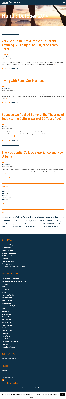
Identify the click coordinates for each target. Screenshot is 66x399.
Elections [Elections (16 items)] (18, 221)
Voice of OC (5, 344)
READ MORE (5, 68)
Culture (3, 86)
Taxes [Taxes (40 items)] (27, 226)
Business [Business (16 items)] (13, 217)
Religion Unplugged (8, 261)
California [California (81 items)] (20, 217)
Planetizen (5, 328)
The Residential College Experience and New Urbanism (33, 154)
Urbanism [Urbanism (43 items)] (54, 226)
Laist (3, 309)
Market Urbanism (7, 314)
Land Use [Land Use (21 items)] (27, 224)
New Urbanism (6, 322)
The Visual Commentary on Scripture (13, 267)
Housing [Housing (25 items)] (8, 224)
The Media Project (7, 264)
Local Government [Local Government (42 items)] (48, 224)
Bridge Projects (6, 247)
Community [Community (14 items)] (42, 217)
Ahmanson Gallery (7, 245)
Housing (4, 370)
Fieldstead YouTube (8, 256)
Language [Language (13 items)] (32, 223)
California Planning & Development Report (15, 281)
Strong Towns (6, 336)
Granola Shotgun (7, 303)
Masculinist (5, 317)
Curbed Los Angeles (8, 295)
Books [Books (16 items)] (5, 217)
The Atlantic (6, 339)
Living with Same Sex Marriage (23, 80)
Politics (4, 199)
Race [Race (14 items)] (11, 226)
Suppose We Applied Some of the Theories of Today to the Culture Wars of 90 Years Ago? (33, 116)
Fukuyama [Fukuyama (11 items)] (55, 220)
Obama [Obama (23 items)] (4, 226)
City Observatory (7, 298)
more (4, 203)
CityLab (4, 292)
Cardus (4, 287)
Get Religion (5, 258)
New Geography (6, 319)
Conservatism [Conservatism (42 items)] (50, 217)
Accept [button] (62, 394)
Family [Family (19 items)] (37, 221)
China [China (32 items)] (27, 217)
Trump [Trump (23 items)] (49, 226)
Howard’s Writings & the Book (11, 359)
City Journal (5, 289)
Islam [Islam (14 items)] (18, 224)
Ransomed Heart (7, 330)
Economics (4, 195)
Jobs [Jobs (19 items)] (20, 224)
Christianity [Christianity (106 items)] (34, 216)
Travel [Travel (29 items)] (45, 227)
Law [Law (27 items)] (36, 224)
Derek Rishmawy (7, 300)
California (4, 191)
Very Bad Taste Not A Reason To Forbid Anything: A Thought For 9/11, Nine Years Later (30, 45)
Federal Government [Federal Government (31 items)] (46, 221)
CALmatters (5, 284)
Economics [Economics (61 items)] (6, 220)
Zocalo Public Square (8, 347)
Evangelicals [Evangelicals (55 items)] (31, 220)
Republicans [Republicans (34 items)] (17, 226)
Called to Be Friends (8, 250)
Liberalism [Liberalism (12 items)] (39, 223)
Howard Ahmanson (10, 59)
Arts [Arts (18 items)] (3, 217)
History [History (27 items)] (59, 221)
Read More (33, 397)
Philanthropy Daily (7, 325)
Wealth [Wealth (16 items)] (7, 229)
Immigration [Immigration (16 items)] (13, 224)
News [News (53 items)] (60, 223)
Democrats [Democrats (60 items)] (59, 217)
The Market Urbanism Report (11, 341)
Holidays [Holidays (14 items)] (4, 224)
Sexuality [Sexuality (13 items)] (23, 226)
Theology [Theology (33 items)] (32, 226)
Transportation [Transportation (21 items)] (39, 226)
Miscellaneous (5, 54)
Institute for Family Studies (10, 306)
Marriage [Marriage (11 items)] (56, 223)
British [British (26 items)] (9, 217)
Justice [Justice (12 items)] (23, 223)
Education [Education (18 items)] (13, 221)
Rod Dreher (5, 333)
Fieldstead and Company (9, 253)
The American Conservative (10, 278)
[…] (55, 64)
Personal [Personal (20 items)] (8, 226)
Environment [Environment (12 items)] (23, 220)
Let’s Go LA (5, 311)
